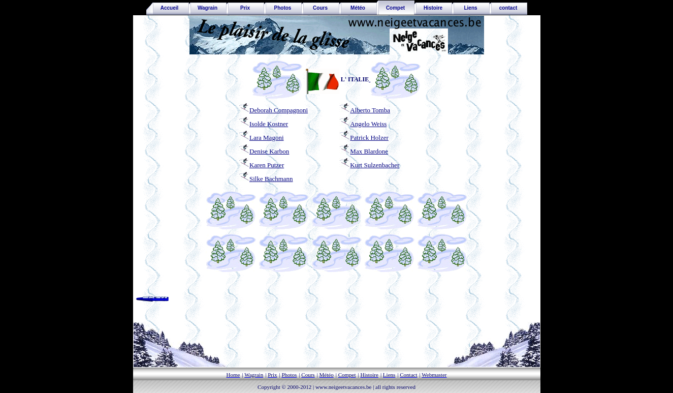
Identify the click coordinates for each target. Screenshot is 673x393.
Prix (245, 8)
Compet (395, 8)
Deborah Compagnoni (278, 110)
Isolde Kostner (268, 124)
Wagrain (207, 8)
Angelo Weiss (368, 124)
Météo (357, 8)
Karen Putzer (261, 165)
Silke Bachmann (266, 179)
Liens (470, 8)
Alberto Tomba (370, 110)
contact (508, 8)
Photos (283, 8)
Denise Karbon (269, 151)
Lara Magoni (266, 137)
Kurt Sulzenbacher (369, 165)
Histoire (433, 8)
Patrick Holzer (369, 137)
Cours (320, 8)
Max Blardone (369, 151)
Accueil (167, 8)
